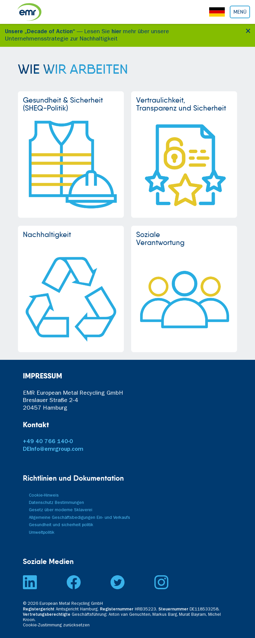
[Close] (246, 30)
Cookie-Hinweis (44, 496)
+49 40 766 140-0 (48, 442)
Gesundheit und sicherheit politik (61, 525)
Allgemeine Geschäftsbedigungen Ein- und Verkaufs (79, 518)
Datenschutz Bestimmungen (56, 503)
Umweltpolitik (41, 533)
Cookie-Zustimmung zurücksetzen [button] (56, 625)
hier (116, 32)
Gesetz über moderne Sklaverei (60, 510)
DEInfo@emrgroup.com (53, 450)
